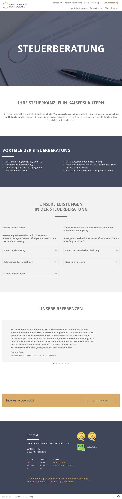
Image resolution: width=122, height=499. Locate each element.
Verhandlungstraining (77, 478)
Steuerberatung (34, 478)
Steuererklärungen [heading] (14, 273)
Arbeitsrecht (68, 481)
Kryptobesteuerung (54, 478)
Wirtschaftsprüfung (36, 481)
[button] (56, 250)
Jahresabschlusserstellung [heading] (18, 261)
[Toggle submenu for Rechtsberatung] (100, 2)
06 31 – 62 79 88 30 (30, 465)
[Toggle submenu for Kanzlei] (61, 2)
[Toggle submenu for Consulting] (101, 8)
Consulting (53, 481)
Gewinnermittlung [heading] (75, 261)
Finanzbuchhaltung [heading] (14, 250)
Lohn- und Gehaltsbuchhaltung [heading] (82, 250)
